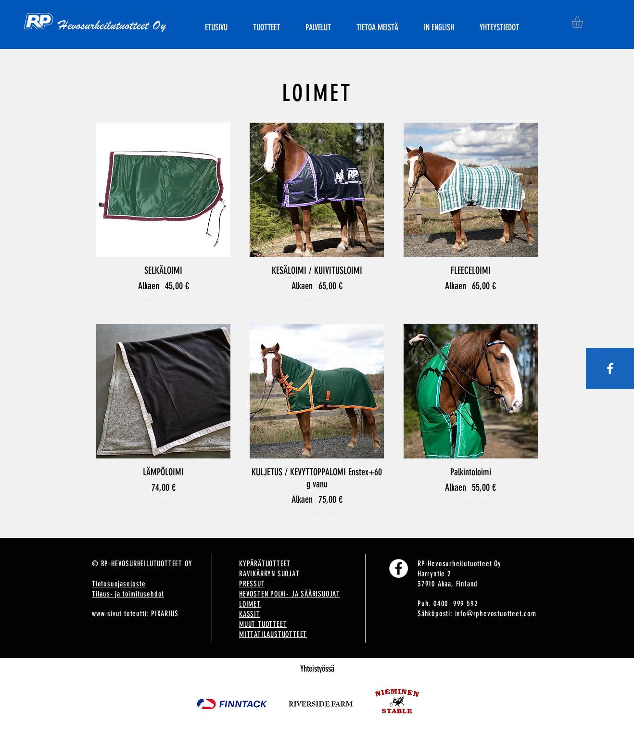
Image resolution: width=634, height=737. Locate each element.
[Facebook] (398, 568)
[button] (583, 22)
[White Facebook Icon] (610, 368)
